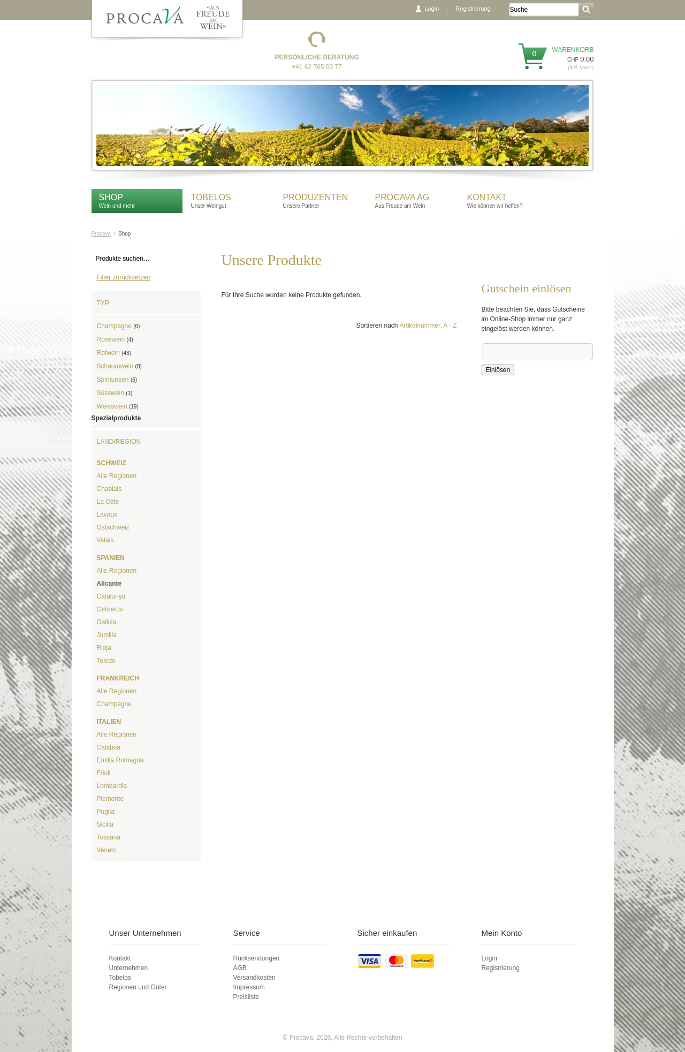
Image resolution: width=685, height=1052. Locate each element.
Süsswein (115, 393)
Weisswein (118, 406)
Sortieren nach (377, 325)
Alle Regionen (117, 476)
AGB (240, 968)
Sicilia (105, 824)
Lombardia (112, 786)
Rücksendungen (256, 958)
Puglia (106, 811)
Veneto (107, 850)
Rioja (104, 648)
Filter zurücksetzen (124, 277)
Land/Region (119, 441)
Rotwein (114, 353)
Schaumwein (119, 366)
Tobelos (211, 197)
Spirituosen (117, 379)
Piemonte (110, 799)
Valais (105, 540)
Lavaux (107, 514)
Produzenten (315, 197)
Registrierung (472, 8)
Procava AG (402, 197)
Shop (111, 197)
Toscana (109, 837)
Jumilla (107, 635)
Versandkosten (254, 977)
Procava (101, 234)
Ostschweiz (113, 527)
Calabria (109, 747)
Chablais (109, 489)
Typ (103, 303)
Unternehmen (128, 968)
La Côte (108, 501)
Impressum (249, 987)
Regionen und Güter (138, 987)
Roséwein (115, 339)
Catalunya (111, 596)
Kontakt (488, 197)
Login (431, 8)
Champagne (118, 326)
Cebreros (110, 609)
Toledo (106, 660)
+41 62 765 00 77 (317, 67)
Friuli (104, 773)
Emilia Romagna (120, 760)
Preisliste (246, 997)
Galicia (107, 622)
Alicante (109, 583)
